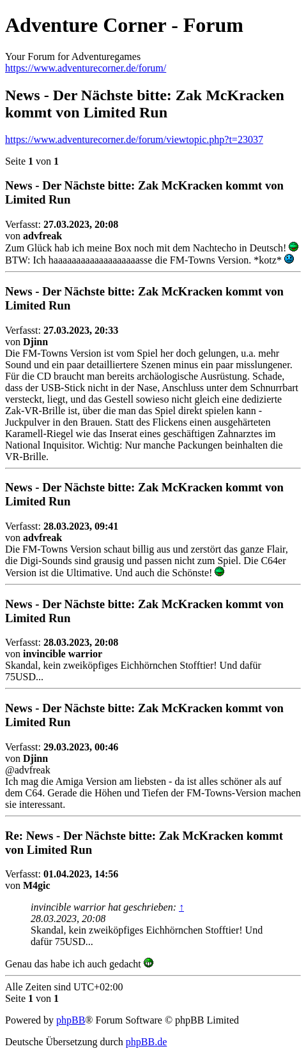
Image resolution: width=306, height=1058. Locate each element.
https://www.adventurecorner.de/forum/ (85, 68)
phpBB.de (146, 1041)
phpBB (70, 1020)
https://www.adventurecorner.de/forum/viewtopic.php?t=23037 (134, 139)
